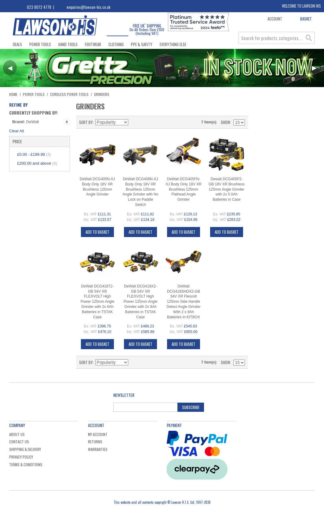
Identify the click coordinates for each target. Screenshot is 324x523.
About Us (17, 434)
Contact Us (19, 441)
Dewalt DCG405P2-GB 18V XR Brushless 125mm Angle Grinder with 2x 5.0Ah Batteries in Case (227, 189)
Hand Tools (68, 44)
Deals (17, 44)
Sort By (86, 122)
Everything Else (173, 44)
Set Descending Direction (133, 122)
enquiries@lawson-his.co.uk (89, 7)
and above (37, 163)
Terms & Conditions (25, 464)
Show (225, 122)
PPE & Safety (141, 44)
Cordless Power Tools (69, 94)
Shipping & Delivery (25, 449)
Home (13, 94)
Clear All (16, 131)
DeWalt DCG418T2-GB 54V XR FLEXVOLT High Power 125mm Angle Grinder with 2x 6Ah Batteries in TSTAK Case (98, 301)
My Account (97, 434)
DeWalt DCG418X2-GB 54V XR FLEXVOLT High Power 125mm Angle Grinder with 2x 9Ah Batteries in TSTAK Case (141, 301)
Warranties (97, 449)
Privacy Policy (21, 456)
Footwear (93, 44)
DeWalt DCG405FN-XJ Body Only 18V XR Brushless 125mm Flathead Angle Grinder (183, 189)
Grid (144, 122)
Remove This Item (67, 122)
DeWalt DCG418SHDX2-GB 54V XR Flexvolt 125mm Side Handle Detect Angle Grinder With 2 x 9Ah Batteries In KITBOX (183, 301)
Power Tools (40, 44)
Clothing (116, 44)
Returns (95, 441)
